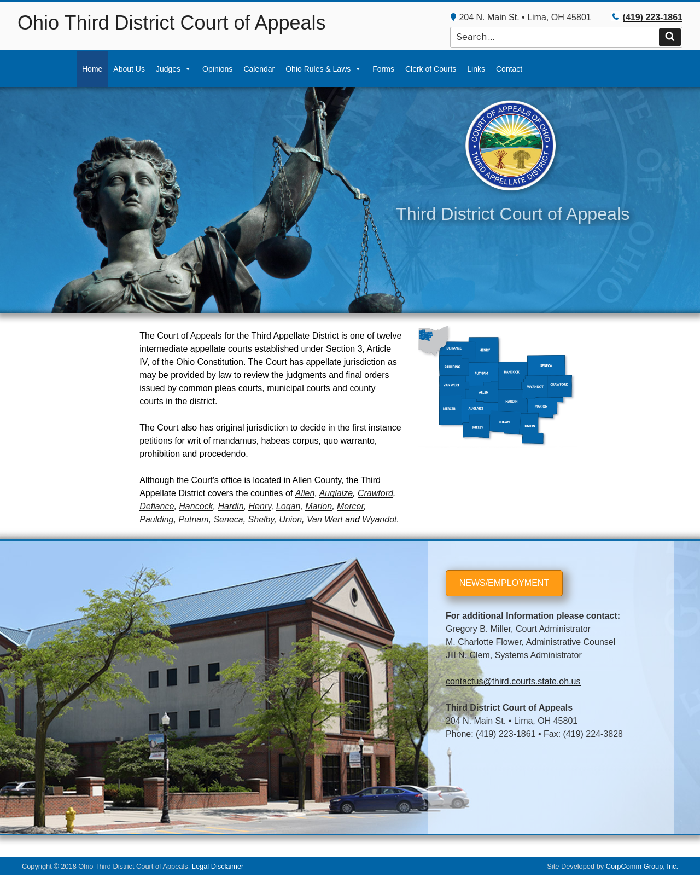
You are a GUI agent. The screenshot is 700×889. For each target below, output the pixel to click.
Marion (318, 506)
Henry (259, 506)
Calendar (259, 69)
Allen (305, 493)
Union (290, 519)
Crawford (375, 493)
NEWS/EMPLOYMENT (504, 583)
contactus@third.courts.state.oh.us (513, 681)
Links (476, 69)
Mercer (350, 506)
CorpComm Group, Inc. (642, 866)
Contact (509, 69)
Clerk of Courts (430, 69)
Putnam (193, 519)
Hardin (230, 506)
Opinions (217, 69)
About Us (129, 69)
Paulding (156, 519)
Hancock (196, 506)
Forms (383, 69)
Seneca (228, 519)
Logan (288, 506)
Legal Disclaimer (218, 866)
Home (92, 69)
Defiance (156, 506)
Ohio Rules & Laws (318, 69)
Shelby (261, 519)
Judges (168, 69)
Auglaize (336, 493)
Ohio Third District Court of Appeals (172, 22)
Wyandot (379, 519)
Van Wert (325, 519)
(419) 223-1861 (652, 17)
